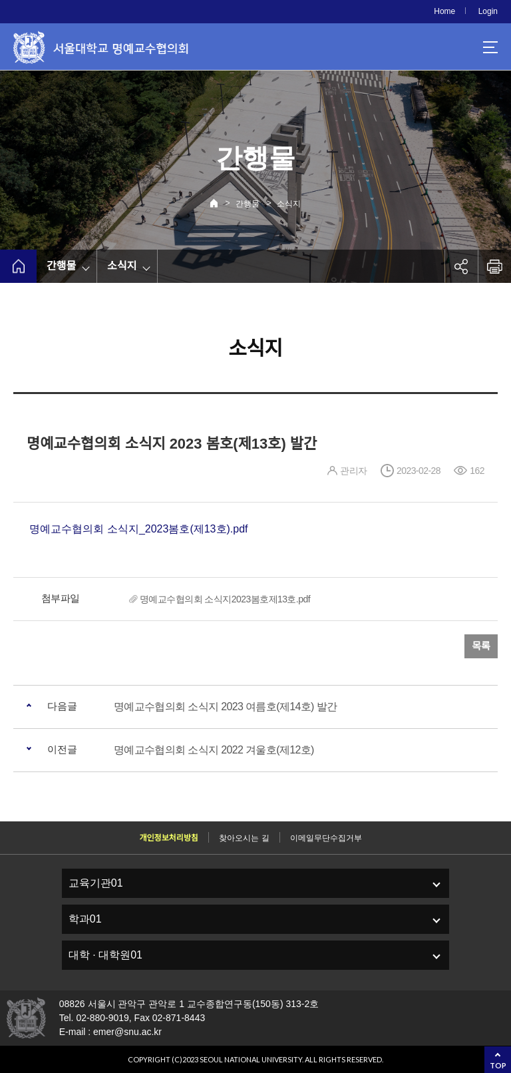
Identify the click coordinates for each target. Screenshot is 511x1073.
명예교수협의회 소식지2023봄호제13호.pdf (225, 599)
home (18, 266)
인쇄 (494, 266)
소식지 (289, 203)
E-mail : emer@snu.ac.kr (110, 1031)
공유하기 (461, 266)
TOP (498, 1065)
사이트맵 (490, 47)
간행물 (247, 203)
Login (488, 11)
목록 (481, 646)
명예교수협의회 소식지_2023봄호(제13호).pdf (138, 529)
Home (444, 11)
